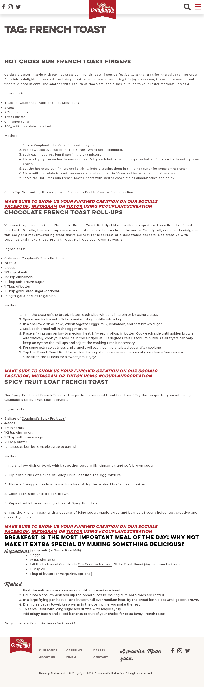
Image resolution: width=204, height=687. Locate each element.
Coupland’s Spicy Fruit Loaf (43, 258)
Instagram (44, 206)
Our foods (48, 650)
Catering (74, 650)
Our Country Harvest (95, 564)
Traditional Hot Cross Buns (58, 103)
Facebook (16, 206)
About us (47, 657)
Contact (100, 657)
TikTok (74, 206)
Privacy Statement (52, 673)
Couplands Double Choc (86, 192)
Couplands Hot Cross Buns (54, 145)
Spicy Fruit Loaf (170, 225)
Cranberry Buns (122, 192)
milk (25, 112)
